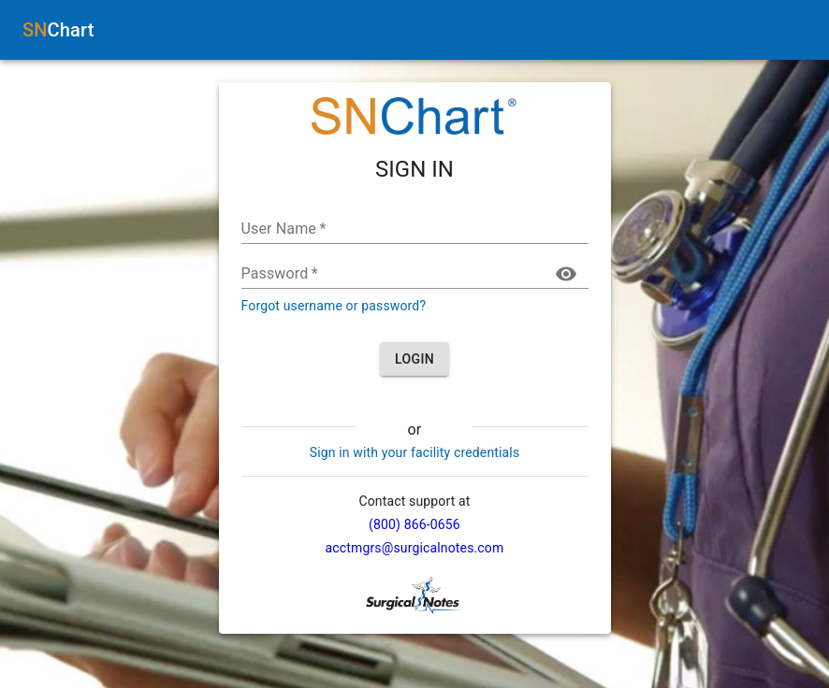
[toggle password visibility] (566, 273)
